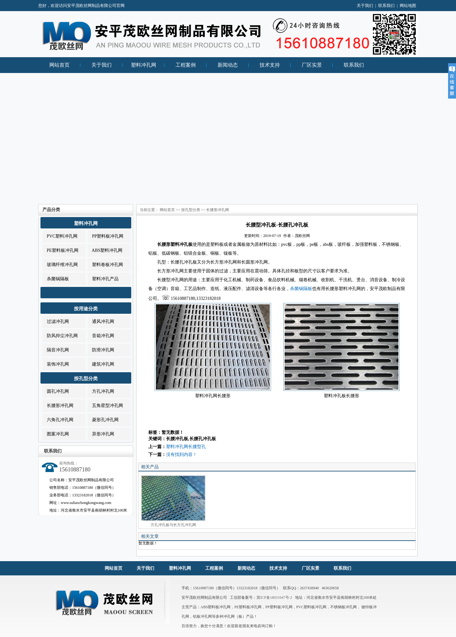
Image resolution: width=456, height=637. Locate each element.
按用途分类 (86, 308)
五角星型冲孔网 (105, 405)
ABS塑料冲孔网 (105, 250)
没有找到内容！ (181, 454)
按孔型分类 (86, 378)
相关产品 (150, 466)
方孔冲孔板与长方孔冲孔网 (173, 501)
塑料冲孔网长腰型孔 (186, 446)
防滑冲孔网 (101, 350)
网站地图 (408, 5)
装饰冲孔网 (55, 364)
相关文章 (150, 536)
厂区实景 (312, 65)
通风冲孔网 (101, 321)
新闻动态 (228, 65)
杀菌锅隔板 (55, 278)
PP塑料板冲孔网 (106, 236)
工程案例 (186, 65)
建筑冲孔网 (101, 364)
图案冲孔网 (55, 434)
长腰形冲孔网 (57, 405)
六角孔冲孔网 (57, 419)
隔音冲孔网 (55, 350)
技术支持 (270, 65)
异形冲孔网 (101, 434)
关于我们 (365, 5)
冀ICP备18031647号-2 (274, 597)
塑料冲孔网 (143, 65)
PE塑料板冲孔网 (60, 250)
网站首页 (59, 65)
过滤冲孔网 (55, 321)
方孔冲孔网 (101, 391)
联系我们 (386, 5)
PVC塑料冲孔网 (59, 236)
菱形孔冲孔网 (103, 419)
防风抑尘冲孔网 (60, 335)
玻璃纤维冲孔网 (60, 264)
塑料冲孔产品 (103, 278)
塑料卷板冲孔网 (105, 264)
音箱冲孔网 (101, 335)
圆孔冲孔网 (55, 391)
